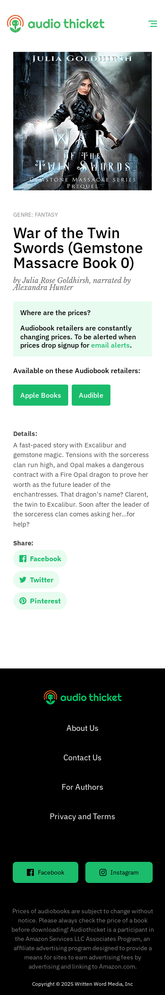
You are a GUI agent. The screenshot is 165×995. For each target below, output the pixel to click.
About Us (82, 728)
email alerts (110, 345)
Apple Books (40, 395)
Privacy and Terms (82, 816)
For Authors (82, 787)
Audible (91, 395)
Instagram (119, 872)
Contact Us (82, 757)
